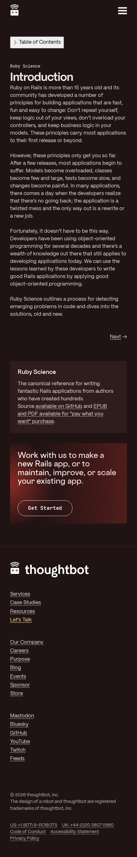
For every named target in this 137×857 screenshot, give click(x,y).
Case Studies (25, 602)
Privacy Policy (24, 838)
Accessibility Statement (74, 832)
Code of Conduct (28, 832)
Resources (22, 611)
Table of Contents (37, 42)
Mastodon (22, 716)
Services (20, 594)
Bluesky (19, 724)
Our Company (26, 642)
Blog (15, 667)
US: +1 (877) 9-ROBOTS (33, 825)
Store (16, 693)
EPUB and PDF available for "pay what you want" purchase (62, 414)
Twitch (18, 750)
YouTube (20, 741)
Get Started (45, 508)
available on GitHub (59, 406)
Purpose (20, 659)
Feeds (17, 758)
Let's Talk (21, 620)
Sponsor (20, 685)
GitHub (18, 733)
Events (18, 676)
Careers (19, 650)
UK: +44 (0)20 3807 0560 (88, 825)
